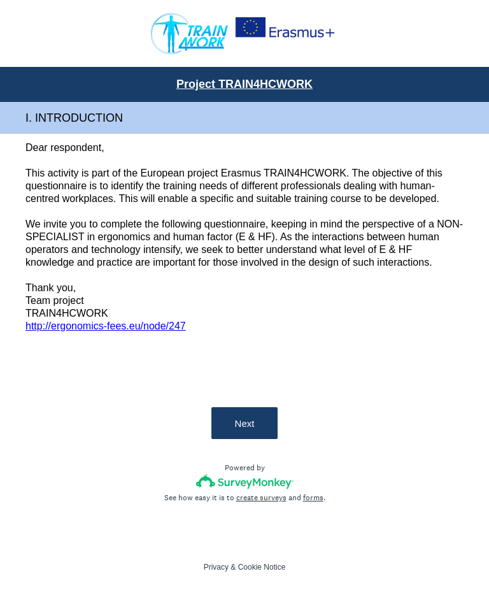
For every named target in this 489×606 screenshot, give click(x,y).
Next (245, 423)
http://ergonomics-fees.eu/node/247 (105, 326)
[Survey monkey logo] (245, 481)
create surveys (261, 498)
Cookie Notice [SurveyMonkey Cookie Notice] (262, 567)
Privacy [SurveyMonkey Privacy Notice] (216, 567)
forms (313, 498)
